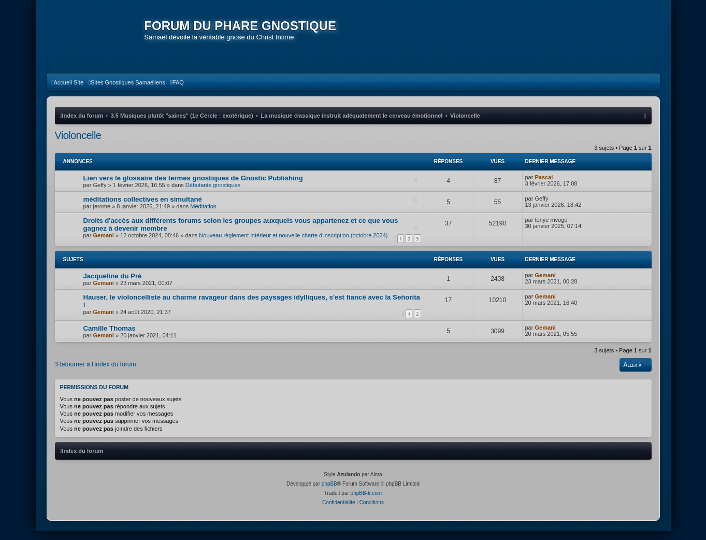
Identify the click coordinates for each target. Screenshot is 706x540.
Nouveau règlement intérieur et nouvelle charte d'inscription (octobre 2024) (293, 243)
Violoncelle (78, 143)
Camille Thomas (109, 336)
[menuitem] (68, 90)
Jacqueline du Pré (112, 284)
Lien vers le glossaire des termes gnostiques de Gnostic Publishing (193, 186)
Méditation (203, 214)
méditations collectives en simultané (142, 207)
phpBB (329, 492)
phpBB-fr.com (366, 502)
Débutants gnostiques (212, 193)
